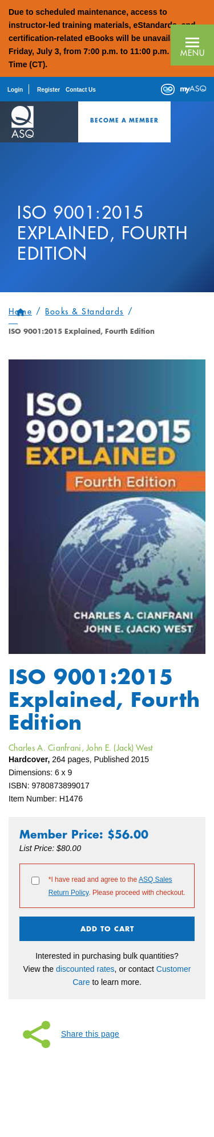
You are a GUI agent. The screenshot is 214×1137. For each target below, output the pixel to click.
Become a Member (124, 120)
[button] (192, 45)
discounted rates (85, 969)
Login (15, 90)
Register (48, 90)
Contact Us (81, 90)
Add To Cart (107, 928)
